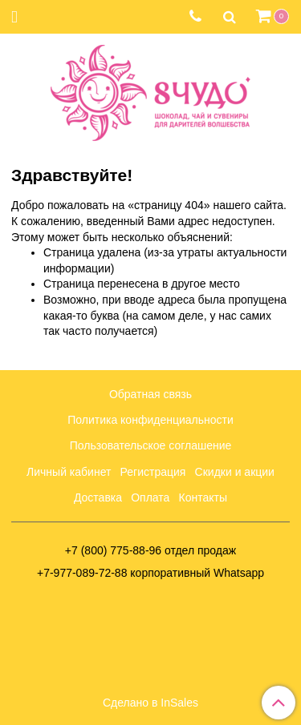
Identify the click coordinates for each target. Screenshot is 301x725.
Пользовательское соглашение (151, 445)
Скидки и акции (235, 471)
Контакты (203, 497)
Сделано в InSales (150, 702)
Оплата (150, 497)
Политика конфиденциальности (150, 419)
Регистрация (153, 471)
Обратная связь (150, 394)
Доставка (98, 497)
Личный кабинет (68, 471)
